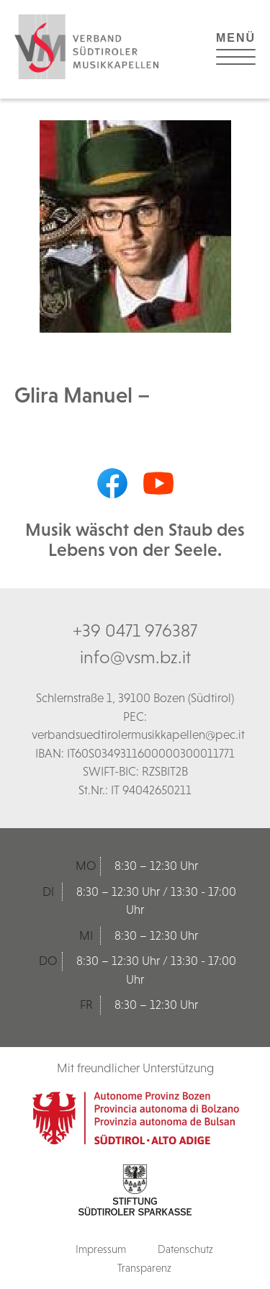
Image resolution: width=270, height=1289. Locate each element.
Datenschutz (185, 1249)
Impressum (101, 1249)
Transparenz (144, 1268)
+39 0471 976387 (135, 630)
